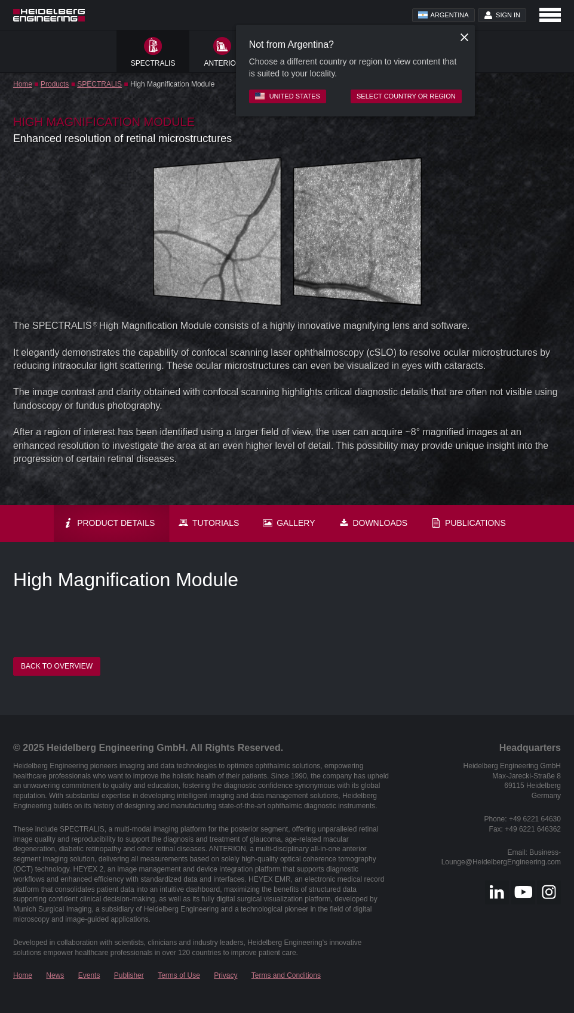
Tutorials (209, 523)
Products (55, 84)
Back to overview (57, 666)
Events (89, 975)
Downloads (373, 523)
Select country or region (406, 96)
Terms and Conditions (286, 975)
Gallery (289, 523)
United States (287, 96)
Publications (468, 523)
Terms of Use (179, 975)
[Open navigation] (550, 15)
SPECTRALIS (99, 84)
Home (22, 84)
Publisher (129, 975)
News (55, 975)
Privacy (225, 975)
